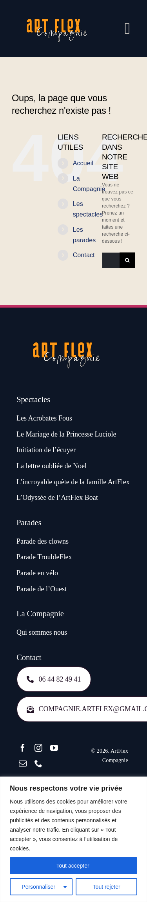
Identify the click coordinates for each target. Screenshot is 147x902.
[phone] (38, 764)
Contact (84, 255)
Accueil (83, 163)
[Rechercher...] (111, 260)
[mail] (23, 764)
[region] (73, 839)
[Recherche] (127, 260)
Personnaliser (38, 887)
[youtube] (54, 748)
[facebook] (23, 748)
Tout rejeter (106, 887)
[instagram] (38, 748)
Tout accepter (73, 866)
